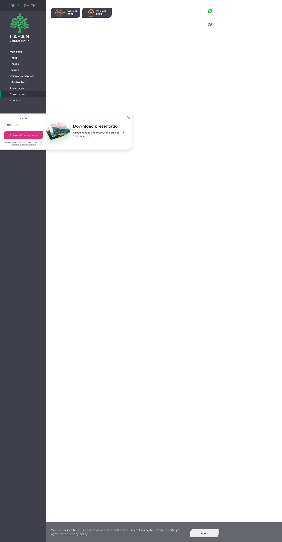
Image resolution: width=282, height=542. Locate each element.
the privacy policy (75, 534)
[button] (10, 125)
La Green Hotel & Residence (230, 29)
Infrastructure (18, 82)
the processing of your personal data (26, 143)
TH (33, 6)
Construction (17, 94)
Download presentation (24, 135)
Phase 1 (14, 57)
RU (13, 6)
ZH (26, 6)
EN (20, 6)
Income (14, 69)
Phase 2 (14, 63)
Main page (16, 51)
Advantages (17, 88)
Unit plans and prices (22, 75)
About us (15, 100)
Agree (204, 533)
